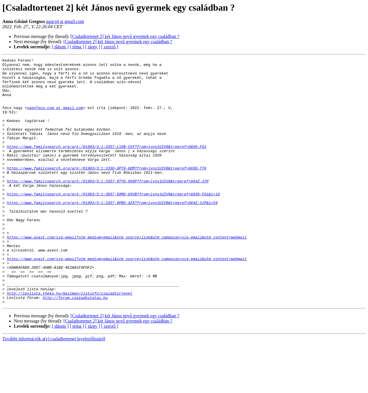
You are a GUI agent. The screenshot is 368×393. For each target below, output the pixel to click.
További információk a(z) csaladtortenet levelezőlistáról (53, 388)
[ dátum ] (60, 46)
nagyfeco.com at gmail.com (55, 118)
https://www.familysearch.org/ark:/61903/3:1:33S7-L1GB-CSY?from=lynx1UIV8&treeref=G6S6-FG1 (106, 164)
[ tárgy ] (92, 46)
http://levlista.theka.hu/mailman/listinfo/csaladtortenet (70, 340)
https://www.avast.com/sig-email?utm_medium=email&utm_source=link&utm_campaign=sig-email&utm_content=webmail (127, 273)
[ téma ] (77, 46)
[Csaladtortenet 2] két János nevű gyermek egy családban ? (124, 36)
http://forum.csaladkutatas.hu (75, 345)
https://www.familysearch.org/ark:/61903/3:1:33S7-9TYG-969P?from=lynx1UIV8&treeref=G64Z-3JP (108, 206)
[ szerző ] (109, 46)
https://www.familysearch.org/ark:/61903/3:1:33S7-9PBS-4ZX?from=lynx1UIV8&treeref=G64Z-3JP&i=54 (112, 231)
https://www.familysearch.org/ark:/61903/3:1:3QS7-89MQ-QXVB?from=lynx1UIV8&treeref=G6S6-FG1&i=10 (113, 221)
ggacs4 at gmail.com (65, 21)
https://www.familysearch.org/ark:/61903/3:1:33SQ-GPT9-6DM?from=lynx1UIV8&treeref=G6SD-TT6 (106, 190)
